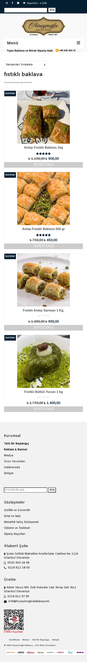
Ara (52, 10)
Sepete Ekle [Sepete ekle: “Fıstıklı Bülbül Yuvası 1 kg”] (43, 409)
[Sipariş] (25, 65)
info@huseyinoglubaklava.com (26, 601)
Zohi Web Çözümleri (45, 645)
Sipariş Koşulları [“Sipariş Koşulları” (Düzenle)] (14, 534)
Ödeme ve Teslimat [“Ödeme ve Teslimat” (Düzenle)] (17, 528)
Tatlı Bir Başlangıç (16, 444)
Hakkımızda (12, 467)
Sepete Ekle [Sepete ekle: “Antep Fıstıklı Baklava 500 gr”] (43, 246)
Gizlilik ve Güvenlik (17, 510)
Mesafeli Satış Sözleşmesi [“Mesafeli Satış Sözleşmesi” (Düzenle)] (21, 522)
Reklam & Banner (16, 450)
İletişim (9, 473)
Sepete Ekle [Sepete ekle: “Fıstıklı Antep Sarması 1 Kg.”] (43, 328)
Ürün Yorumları (14, 461)
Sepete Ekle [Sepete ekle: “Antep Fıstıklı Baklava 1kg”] (43, 165)
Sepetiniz (35, 3)
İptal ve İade (12, 516)
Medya (8, 456)
